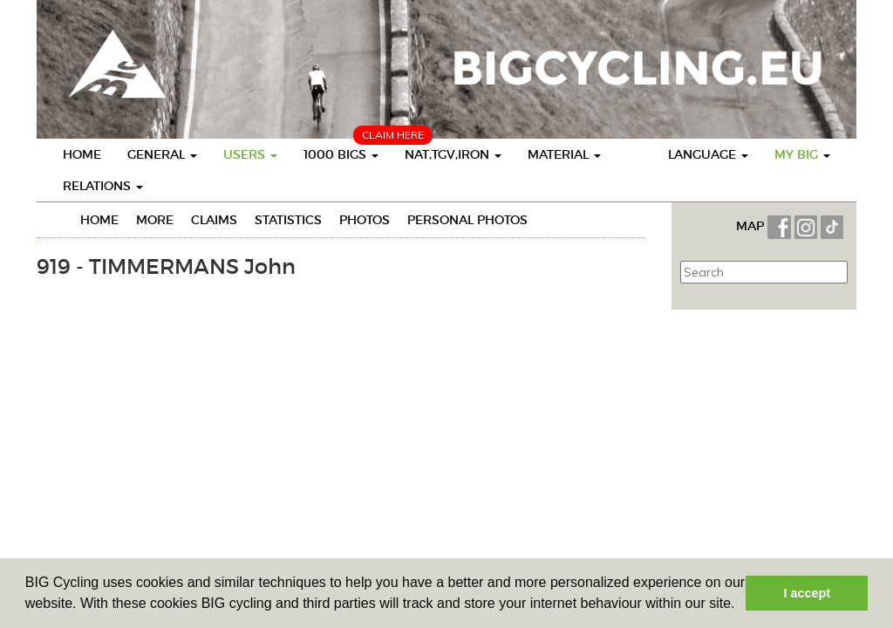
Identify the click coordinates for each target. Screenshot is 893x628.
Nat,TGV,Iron (453, 154)
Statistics (288, 220)
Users (250, 154)
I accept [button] (806, 593)
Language (708, 154)
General (162, 154)
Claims (214, 220)
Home (82, 154)
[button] (741, 605)
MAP (751, 226)
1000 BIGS (340, 154)
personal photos (467, 220)
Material (564, 154)
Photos (364, 220)
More (155, 220)
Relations (103, 186)
